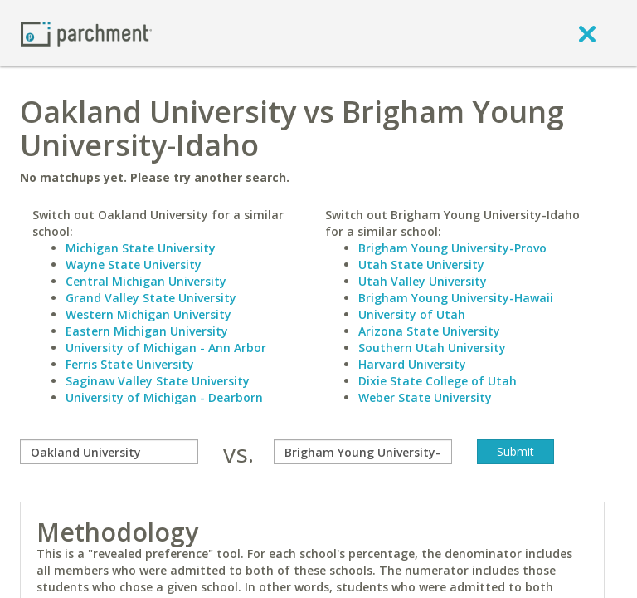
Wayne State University (134, 264)
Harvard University (412, 364)
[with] (363, 451)
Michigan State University (141, 248)
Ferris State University (130, 364)
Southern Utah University (432, 347)
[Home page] (86, 33)
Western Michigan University (148, 314)
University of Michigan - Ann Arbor (166, 347)
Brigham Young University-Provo (452, 248)
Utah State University (421, 264)
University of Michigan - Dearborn (164, 397)
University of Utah (411, 314)
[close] (587, 33)
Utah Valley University (422, 281)
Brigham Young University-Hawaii (455, 298)
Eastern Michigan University (147, 331)
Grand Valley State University (151, 298)
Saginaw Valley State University (158, 381)
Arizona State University (429, 331)
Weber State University (425, 397)
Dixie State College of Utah (437, 381)
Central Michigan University (146, 281)
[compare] (109, 451)
